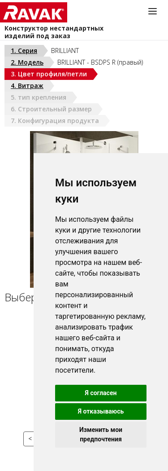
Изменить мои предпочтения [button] (100, 434)
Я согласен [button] (101, 392)
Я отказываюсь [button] (101, 411)
